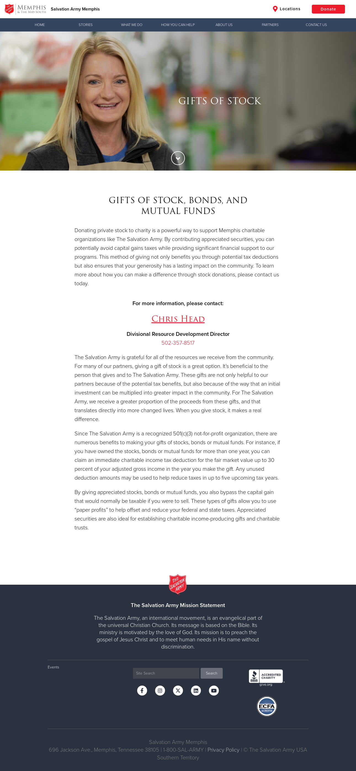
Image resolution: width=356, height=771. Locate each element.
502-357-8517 (178, 343)
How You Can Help (178, 25)
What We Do (131, 25)
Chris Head (178, 318)
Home (40, 25)
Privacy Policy (224, 750)
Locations (287, 9)
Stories (86, 25)
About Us (224, 25)
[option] (178, 101)
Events (53, 667)
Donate (328, 9)
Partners (270, 25)
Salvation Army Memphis (75, 9)
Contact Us (316, 25)
